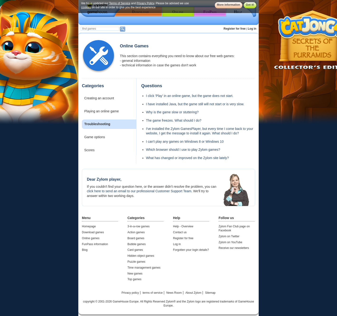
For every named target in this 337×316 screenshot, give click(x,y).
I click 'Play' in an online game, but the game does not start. (189, 96)
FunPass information (95, 244)
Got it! (250, 4)
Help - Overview (183, 226)
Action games (136, 232)
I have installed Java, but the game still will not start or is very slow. (195, 104)
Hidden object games (140, 255)
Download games (93, 232)
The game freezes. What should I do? (173, 120)
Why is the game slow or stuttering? (172, 112)
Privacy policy (130, 292)
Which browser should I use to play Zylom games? (183, 149)
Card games (135, 250)
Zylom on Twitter (229, 236)
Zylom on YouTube (230, 242)
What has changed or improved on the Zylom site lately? (187, 158)
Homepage (89, 226)
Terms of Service (119, 3)
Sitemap (210, 292)
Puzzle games (136, 261)
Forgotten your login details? (191, 250)
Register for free (235, 28)
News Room (174, 292)
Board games (135, 238)
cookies (86, 7)
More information (228, 4)
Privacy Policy (145, 3)
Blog (85, 250)
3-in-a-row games (138, 226)
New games (134, 273)
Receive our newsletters (234, 248)
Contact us (180, 232)
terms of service (153, 292)
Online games (90, 238)
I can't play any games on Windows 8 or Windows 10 (185, 141)
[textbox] (100, 29)
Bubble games (136, 244)
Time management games (143, 267)
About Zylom (193, 292)
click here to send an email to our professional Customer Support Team (139, 191)
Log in (252, 28)
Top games (134, 279)
